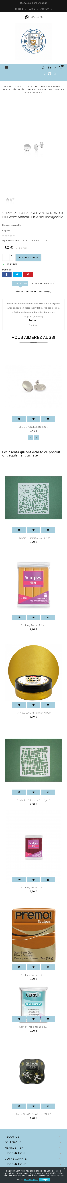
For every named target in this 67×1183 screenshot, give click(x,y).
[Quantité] (6, 257)
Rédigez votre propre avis (33, 291)
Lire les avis (11, 240)
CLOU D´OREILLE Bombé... (33, 426)
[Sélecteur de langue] (20, 8)
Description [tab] (20, 283)
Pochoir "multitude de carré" (33, 537)
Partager (7, 274)
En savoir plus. (31, 1180)
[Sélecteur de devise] (34, 8)
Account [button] (47, 9)
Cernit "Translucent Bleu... (33, 1026)
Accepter (45, 1180)
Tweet (17, 274)
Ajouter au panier (28, 257)
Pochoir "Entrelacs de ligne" (33, 800)
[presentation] (30, 437)
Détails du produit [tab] (42, 283)
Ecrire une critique (34, 240)
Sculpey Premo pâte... (33, 625)
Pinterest (28, 274)
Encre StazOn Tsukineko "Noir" (33, 1114)
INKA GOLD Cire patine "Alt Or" (33, 712)
